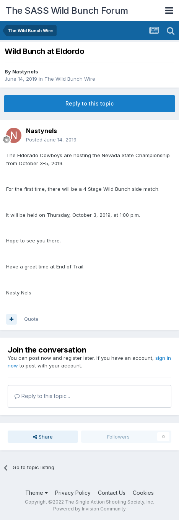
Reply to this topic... (42, 396)
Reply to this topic (89, 103)
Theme (36, 492)
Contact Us (111, 492)
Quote (31, 319)
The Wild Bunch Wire (69, 79)
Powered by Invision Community (89, 509)
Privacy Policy (73, 492)
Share (43, 436)
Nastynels (25, 71)
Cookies (143, 492)
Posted (51, 139)
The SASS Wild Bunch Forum (67, 10)
